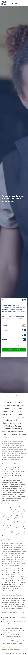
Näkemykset (10, 395)
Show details (20, 345)
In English (14, 3)
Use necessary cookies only (14, 354)
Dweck (20, 602)
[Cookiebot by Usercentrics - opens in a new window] (20, 300)
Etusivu (3, 395)
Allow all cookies (14, 349)
